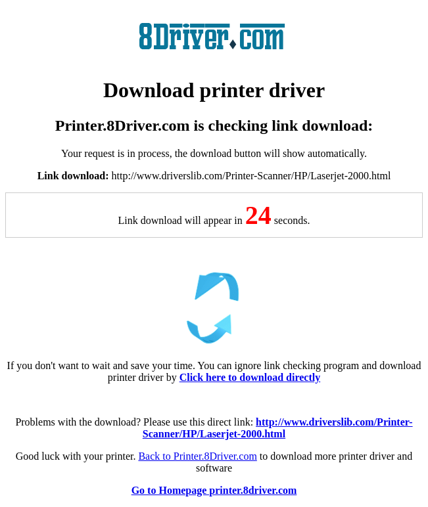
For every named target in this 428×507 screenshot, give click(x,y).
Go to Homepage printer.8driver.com (214, 490)
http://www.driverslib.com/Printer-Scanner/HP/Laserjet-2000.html (278, 427)
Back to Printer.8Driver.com (197, 456)
